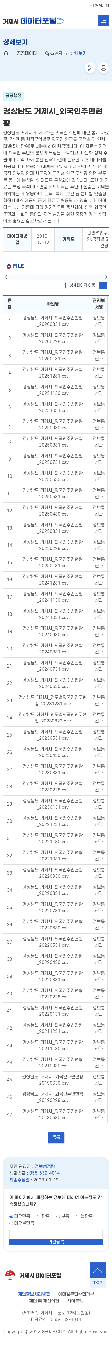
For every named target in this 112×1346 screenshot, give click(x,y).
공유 (90, 67)
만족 (46, 1216)
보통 (65, 1216)
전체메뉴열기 (103, 20)
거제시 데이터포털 (40, 1276)
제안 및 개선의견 (44, 1301)
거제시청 (102, 6)
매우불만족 (24, 1223)
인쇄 (103, 67)
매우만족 (22, 1216)
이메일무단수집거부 (76, 1294)
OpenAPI (53, 53)
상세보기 (79, 53)
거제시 (33, 20)
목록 (56, 1137)
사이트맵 (75, 1301)
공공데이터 (27, 53)
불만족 (87, 1216)
